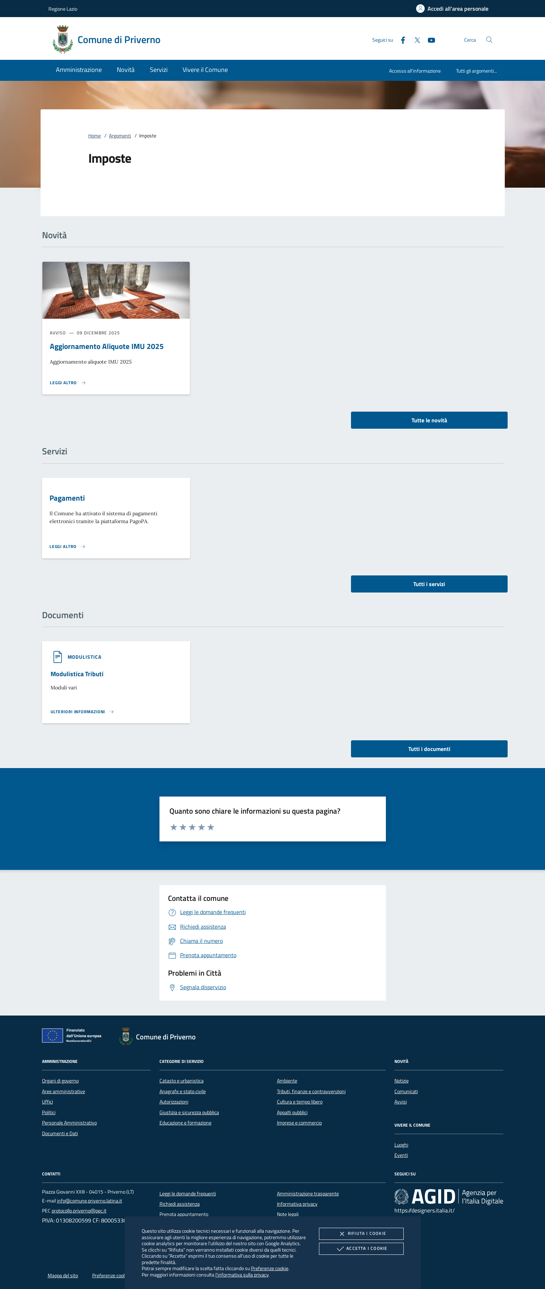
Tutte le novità (429, 420)
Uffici (47, 1102)
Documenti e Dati (60, 1133)
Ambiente (287, 1081)
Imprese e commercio (299, 1123)
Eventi (401, 1155)
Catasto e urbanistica (181, 1081)
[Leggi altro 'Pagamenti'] (67, 546)
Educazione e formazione (185, 1123)
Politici (49, 1112)
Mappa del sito (63, 1275)
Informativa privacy (297, 1204)
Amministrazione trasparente (308, 1193)
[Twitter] (414, 39)
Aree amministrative (63, 1091)
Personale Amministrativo (69, 1123)
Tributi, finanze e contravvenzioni (311, 1091)
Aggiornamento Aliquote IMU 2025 (107, 346)
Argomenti (120, 136)
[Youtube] (428, 39)
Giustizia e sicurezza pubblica (189, 1112)
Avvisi (400, 1102)
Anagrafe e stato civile (182, 1091)
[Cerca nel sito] (489, 39)
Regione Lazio (62, 8)
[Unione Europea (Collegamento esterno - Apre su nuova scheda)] (73, 1037)
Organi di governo (60, 1081)
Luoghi (401, 1145)
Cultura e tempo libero (300, 1102)
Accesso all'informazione (415, 70)
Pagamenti (67, 497)
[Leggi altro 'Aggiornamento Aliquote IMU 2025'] (68, 383)
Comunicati (406, 1091)
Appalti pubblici (292, 1112)
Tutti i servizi (429, 584)
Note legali (288, 1214)
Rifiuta (361, 1234)
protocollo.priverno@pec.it (79, 1211)
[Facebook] (400, 39)
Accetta (361, 1248)
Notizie (401, 1081)
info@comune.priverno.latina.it (89, 1201)
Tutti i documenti (429, 749)
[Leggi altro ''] (83, 712)
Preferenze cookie (269, 1268)
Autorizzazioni (173, 1102)
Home (94, 136)
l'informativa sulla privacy (241, 1274)
